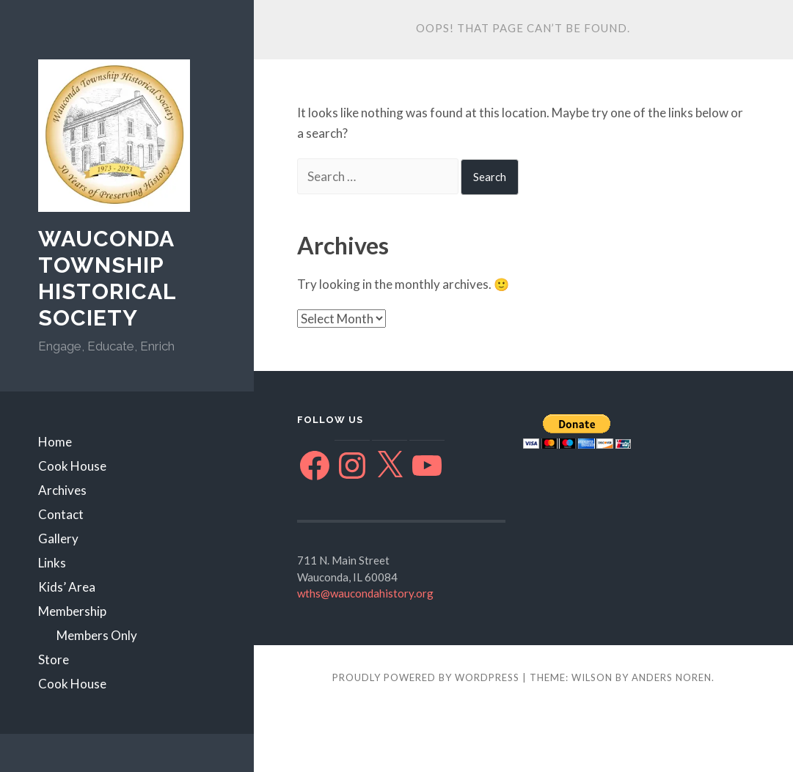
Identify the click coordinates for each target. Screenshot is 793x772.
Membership (72, 611)
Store (53, 659)
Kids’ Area (66, 587)
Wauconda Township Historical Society (107, 278)
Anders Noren (672, 677)
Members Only (96, 635)
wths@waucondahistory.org (365, 593)
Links (52, 562)
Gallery (58, 538)
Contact (61, 514)
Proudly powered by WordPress (425, 677)
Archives (62, 490)
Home (55, 441)
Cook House (72, 466)
